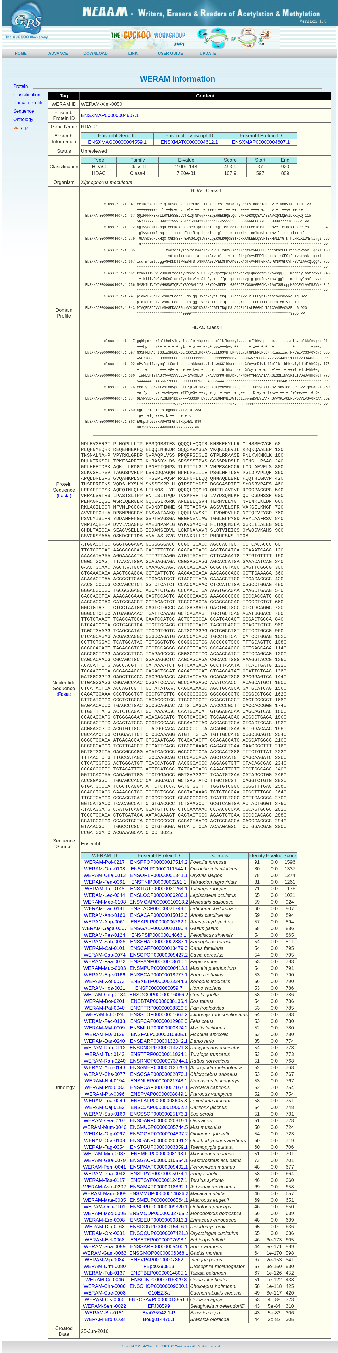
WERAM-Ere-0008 (104, 1220)
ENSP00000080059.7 (158, 988)
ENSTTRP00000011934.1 (158, 1054)
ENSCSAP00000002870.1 (158, 1074)
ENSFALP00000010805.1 (159, 1034)
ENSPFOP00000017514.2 (158, 862)
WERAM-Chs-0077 (105, 1074)
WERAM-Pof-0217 (104, 862)
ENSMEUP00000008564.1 (159, 1200)
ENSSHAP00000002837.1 (158, 941)
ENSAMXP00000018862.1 (159, 1187)
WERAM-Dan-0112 (104, 1047)
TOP (23, 128)
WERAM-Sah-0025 (105, 941)
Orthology (23, 119)
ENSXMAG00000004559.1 (117, 142)
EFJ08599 (159, 1306)
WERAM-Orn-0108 (104, 869)
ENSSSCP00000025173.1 (158, 1114)
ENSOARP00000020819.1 (159, 1120)
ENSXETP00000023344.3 (158, 981)
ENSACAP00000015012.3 (158, 915)
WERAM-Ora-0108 (104, 1140)
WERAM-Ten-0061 (104, 882)
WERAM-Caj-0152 (104, 1107)
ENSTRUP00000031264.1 (158, 888)
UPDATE (208, 53)
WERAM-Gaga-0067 (104, 928)
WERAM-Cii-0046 (104, 1279)
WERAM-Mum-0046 (104, 1127)
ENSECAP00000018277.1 (158, 975)
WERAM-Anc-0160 (104, 915)
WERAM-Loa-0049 (104, 1100)
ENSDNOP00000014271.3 (159, 1047)
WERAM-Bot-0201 (104, 1001)
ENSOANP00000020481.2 (159, 1140)
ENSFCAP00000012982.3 (158, 1021)
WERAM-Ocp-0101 (104, 1207)
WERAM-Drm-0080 (104, 1266)
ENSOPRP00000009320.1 (159, 1207)
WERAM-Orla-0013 (104, 875)
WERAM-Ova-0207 (104, 1120)
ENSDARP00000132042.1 (159, 1041)
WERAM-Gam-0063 (104, 1253)
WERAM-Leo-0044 (104, 895)
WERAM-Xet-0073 (104, 981)
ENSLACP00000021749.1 (158, 908)
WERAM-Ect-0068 (105, 1240)
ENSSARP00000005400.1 (158, 1246)
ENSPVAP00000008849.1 (158, 1094)
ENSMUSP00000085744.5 (159, 1127)
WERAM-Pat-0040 (104, 1008)
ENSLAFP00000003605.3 (159, 1100)
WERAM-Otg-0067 (104, 1134)
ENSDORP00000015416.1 (159, 1226)
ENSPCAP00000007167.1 (158, 1087)
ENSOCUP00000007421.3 (159, 1233)
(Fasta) (64, 495)
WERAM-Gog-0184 (104, 994)
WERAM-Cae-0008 (104, 1293)
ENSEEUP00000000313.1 (158, 1220)
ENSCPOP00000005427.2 (159, 955)
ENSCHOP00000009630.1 (159, 1286)
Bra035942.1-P (159, 1313)
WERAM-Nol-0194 (104, 1081)
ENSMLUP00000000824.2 (159, 1028)
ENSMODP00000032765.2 (159, 1213)
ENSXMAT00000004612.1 (189, 142)
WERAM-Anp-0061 (105, 922)
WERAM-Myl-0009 (104, 1028)
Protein (20, 86)
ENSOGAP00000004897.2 (159, 1134)
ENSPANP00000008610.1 (158, 961)
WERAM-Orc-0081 (104, 1233)
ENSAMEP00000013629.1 (159, 1067)
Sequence (23, 111)
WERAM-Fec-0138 (104, 1021)
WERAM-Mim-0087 (104, 1154)
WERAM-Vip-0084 (105, 1260)
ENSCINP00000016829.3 (159, 1279)
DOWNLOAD (95, 53)
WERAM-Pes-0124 (104, 935)
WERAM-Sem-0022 (104, 1306)
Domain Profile (28, 102)
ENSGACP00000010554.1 (159, 1160)
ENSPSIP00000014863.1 (159, 935)
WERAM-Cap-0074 (104, 955)
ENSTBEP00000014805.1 (158, 1273)
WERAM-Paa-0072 (105, 961)
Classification (26, 94)
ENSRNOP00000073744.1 (159, 1061)
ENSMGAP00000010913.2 (159, 902)
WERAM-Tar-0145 (104, 888)
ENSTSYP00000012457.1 (158, 1180)
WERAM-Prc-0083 (104, 1087)
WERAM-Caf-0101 (104, 948)
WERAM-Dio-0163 (104, 1226)
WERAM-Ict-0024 (105, 1014)
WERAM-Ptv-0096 (105, 1094)
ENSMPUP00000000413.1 (159, 968)
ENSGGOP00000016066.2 (159, 994)
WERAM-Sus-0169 (104, 1114)
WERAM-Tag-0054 (104, 1147)
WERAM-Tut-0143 (104, 1054)
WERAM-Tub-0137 (104, 1273)
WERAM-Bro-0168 (104, 1319)
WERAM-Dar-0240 (104, 1041)
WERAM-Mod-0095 (104, 1213)
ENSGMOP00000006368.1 (158, 1253)
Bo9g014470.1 (159, 1319)
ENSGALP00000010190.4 (158, 928)
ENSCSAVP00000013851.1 (159, 1299)
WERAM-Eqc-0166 (104, 975)
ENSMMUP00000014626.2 (158, 1193)
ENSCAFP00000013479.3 (158, 948)
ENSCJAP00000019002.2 (158, 1107)
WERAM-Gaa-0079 (104, 1160)
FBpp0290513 (158, 1266)
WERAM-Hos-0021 (105, 988)
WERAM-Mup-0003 (104, 968)
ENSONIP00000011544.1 (159, 869)
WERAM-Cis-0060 (105, 1299)
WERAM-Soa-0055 (105, 1246)
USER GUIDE (170, 53)
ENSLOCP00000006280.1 (158, 895)
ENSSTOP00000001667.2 (158, 1014)
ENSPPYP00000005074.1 (158, 1173)
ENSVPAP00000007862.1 (158, 1260)
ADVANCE (58, 53)
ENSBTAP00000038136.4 (159, 1001)
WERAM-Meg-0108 (104, 902)
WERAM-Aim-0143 (104, 1067)
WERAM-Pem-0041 (104, 1167)
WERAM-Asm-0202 (104, 1187)
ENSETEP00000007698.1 (158, 1240)
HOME (21, 53)
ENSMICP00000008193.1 (159, 1154)
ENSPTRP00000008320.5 (158, 1008)
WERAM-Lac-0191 (104, 908)
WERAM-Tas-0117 (104, 1180)
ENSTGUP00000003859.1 (159, 1147)
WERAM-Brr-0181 (104, 1313)
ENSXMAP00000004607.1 (110, 115)
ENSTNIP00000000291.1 (159, 882)
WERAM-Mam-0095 (104, 1193)
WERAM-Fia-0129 (104, 1034)
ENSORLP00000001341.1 (158, 875)
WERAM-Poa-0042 (105, 1173)
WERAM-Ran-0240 (104, 1061)
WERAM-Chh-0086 (104, 1286)
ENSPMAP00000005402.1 (159, 1167)
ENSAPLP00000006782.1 (158, 922)
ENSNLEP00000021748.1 (158, 1081)
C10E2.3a (159, 1293)
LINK (133, 53)
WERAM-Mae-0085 (104, 1200)
